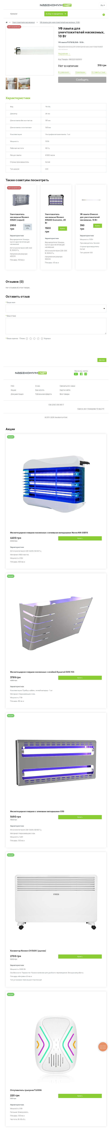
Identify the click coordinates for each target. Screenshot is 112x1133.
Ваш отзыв (11, 316)
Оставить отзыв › (98, 72)
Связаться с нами (67, 388)
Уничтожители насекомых (23, 22)
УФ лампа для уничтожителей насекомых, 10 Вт (60, 22)
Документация (17, 396)
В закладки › (81, 72)
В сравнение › (64, 72)
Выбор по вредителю (54, 14)
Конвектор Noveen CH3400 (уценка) (28, 953)
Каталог (13, 14)
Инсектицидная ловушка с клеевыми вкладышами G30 (37, 813)
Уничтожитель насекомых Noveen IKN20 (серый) (19, 217)
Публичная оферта (43, 396)
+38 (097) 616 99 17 (56, 407)
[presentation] (28, 350)
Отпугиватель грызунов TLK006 (26, 1092)
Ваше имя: (11, 302)
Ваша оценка (12, 341)
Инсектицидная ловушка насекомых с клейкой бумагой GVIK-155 (42, 674)
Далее (102, 362)
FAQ (12, 388)
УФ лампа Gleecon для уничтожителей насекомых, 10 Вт (90, 217)
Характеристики (18, 98)
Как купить (39, 392)
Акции (13, 392)
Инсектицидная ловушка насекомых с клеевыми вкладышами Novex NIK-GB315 (49, 535)
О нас (37, 388)
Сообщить (82, 79)
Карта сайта (65, 392)
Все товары (64, 396)
